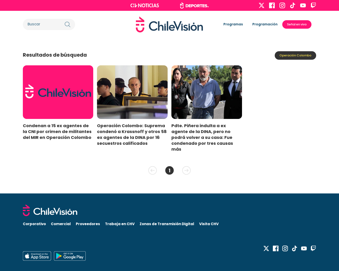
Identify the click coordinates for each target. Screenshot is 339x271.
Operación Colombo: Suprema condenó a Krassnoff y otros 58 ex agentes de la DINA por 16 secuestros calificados (132, 134)
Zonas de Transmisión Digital (167, 223)
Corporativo (34, 223)
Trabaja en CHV (120, 223)
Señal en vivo (297, 24)
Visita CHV (209, 223)
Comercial (61, 223)
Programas (233, 24)
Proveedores (88, 223)
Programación (265, 24)
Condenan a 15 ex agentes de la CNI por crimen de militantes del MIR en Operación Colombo (57, 131)
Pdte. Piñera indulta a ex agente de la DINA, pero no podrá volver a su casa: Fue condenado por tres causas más (202, 137)
